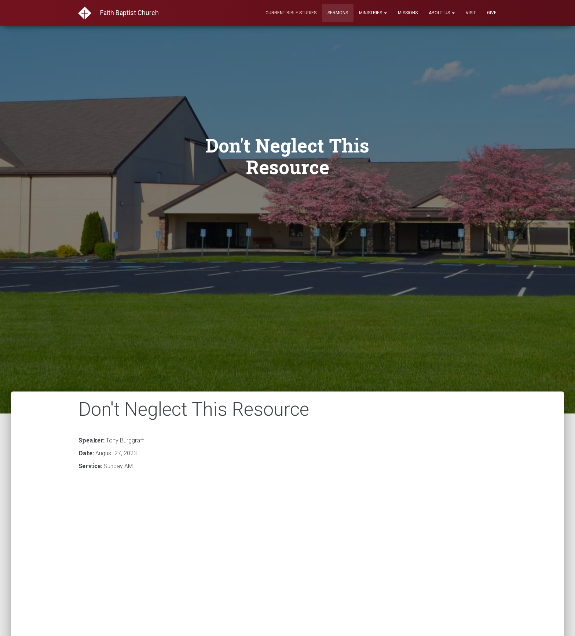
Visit (471, 12)
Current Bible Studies (290, 12)
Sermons (337, 12)
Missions (408, 12)
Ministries (373, 12)
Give (492, 12)
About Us (442, 12)
